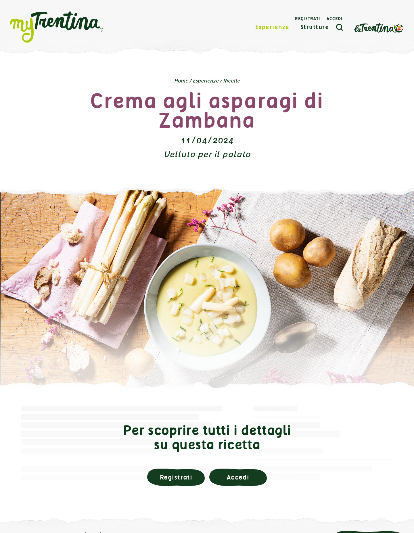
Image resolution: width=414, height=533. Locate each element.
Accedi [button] (238, 477)
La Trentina (379, 28)
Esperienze (272, 27)
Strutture (314, 27)
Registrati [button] (176, 477)
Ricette (231, 81)
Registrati (307, 18)
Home (181, 81)
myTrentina (56, 27)
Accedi (335, 18)
